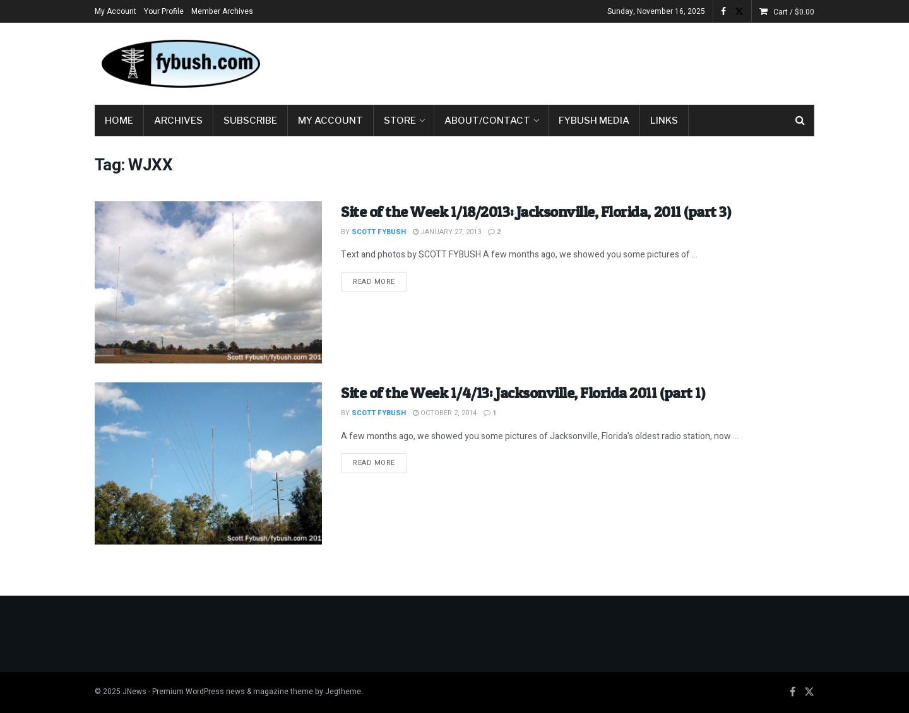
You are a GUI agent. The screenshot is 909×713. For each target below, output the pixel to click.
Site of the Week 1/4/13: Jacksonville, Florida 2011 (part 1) (522, 393)
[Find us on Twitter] (809, 692)
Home (119, 120)
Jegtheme (343, 691)
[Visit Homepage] (180, 63)
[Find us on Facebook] (792, 692)
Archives (178, 120)
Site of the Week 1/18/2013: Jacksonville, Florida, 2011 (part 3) (535, 212)
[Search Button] (800, 120)
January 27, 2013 (447, 232)
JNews (134, 691)
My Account (115, 11)
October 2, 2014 (445, 413)
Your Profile (164, 11)
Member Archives (222, 11)
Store (400, 120)
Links (664, 120)
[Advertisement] (584, 61)
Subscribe (250, 120)
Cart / (793, 12)
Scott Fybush (379, 232)
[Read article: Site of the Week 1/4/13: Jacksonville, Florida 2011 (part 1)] (208, 463)
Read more (380, 281)
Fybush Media (594, 120)
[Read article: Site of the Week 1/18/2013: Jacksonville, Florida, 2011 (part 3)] (208, 282)
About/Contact (487, 120)
